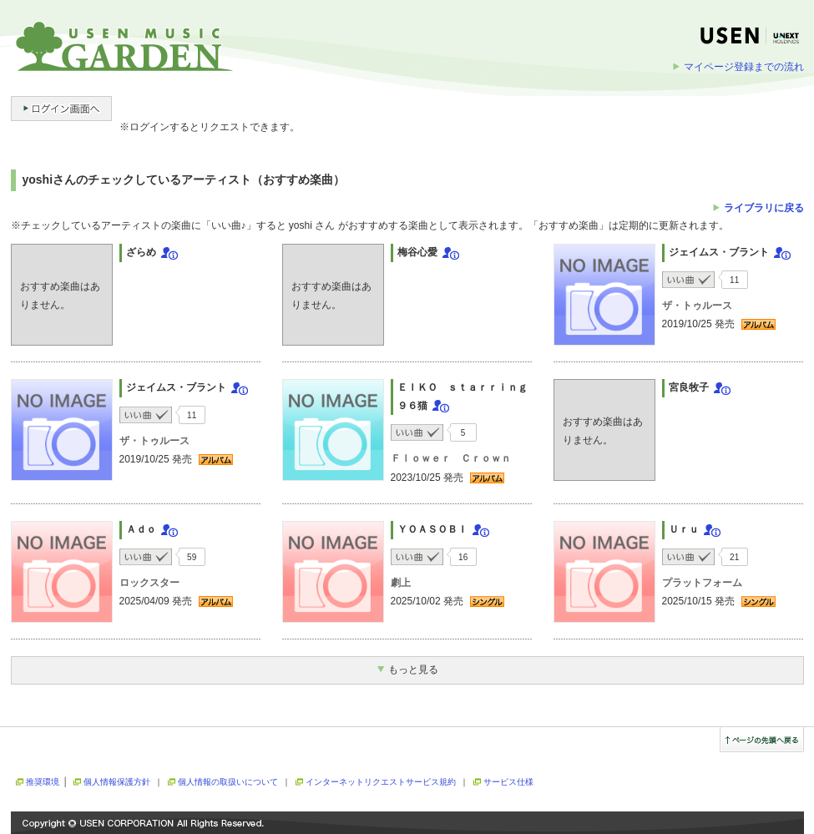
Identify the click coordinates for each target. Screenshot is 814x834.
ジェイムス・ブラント (719, 252)
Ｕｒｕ (684, 529)
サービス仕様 (508, 781)
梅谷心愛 (417, 252)
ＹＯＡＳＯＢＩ (432, 529)
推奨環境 (42, 781)
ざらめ (141, 252)
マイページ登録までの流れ (744, 67)
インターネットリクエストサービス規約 (381, 781)
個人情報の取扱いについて (228, 781)
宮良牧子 (689, 387)
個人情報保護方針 (116, 781)
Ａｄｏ (141, 529)
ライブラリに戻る (764, 208)
